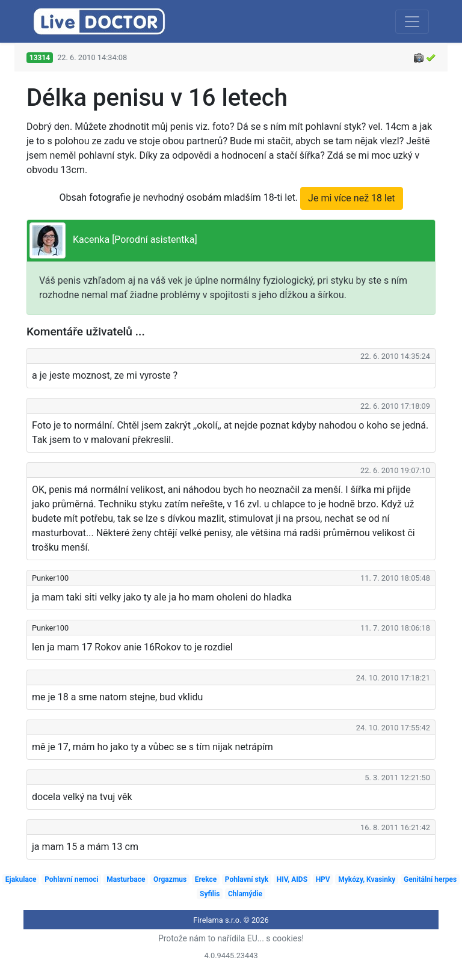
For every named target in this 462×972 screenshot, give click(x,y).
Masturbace (125, 879)
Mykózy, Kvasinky (366, 879)
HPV (323, 879)
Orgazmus (169, 879)
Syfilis (210, 894)
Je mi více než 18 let (351, 198)
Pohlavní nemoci (72, 879)
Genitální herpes (430, 879)
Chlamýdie (245, 894)
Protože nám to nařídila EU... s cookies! (231, 938)
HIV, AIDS (292, 879)
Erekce (206, 879)
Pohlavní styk (246, 879)
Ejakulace (21, 879)
